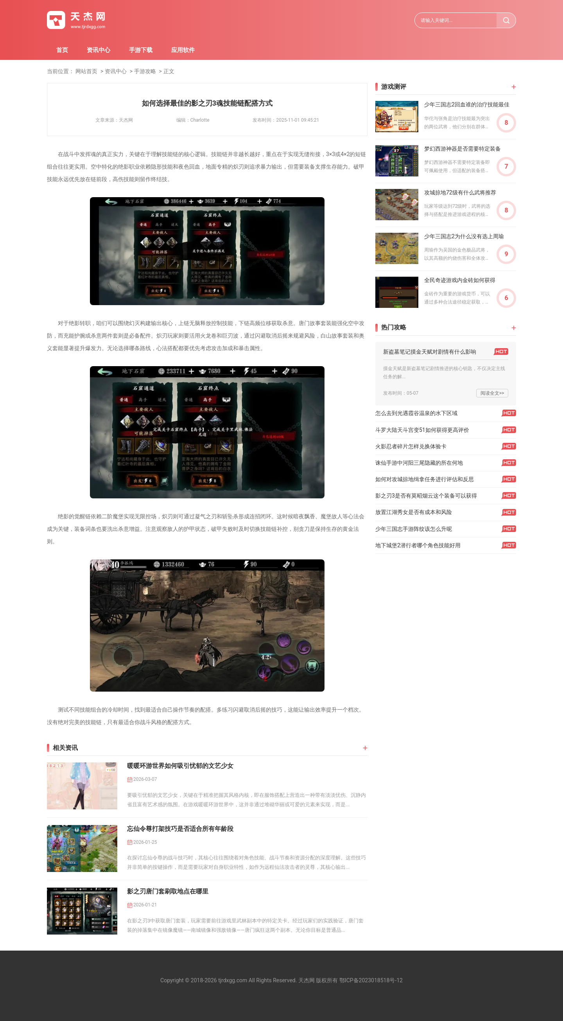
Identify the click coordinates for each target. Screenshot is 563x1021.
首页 (62, 50)
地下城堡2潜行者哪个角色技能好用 (418, 545)
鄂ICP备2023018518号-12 (371, 980)
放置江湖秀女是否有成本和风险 (413, 512)
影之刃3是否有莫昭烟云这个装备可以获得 (426, 496)
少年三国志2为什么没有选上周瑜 (464, 236)
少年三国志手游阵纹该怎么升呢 (413, 529)
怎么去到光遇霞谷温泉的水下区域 (416, 413)
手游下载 (140, 50)
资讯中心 (98, 50)
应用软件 (183, 50)
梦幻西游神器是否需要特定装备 (462, 149)
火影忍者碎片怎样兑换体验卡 (410, 446)
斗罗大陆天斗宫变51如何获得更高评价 (422, 430)
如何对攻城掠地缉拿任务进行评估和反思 (424, 479)
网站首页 (86, 71)
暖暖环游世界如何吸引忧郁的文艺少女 (180, 765)
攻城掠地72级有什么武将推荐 (460, 192)
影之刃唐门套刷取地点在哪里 (167, 891)
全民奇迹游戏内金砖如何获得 (459, 280)
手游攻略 (145, 71)
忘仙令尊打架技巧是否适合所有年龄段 (180, 828)
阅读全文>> (492, 393)
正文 (168, 71)
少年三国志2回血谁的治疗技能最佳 (466, 104)
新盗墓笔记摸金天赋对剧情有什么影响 (429, 352)
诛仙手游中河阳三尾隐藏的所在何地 (419, 463)
